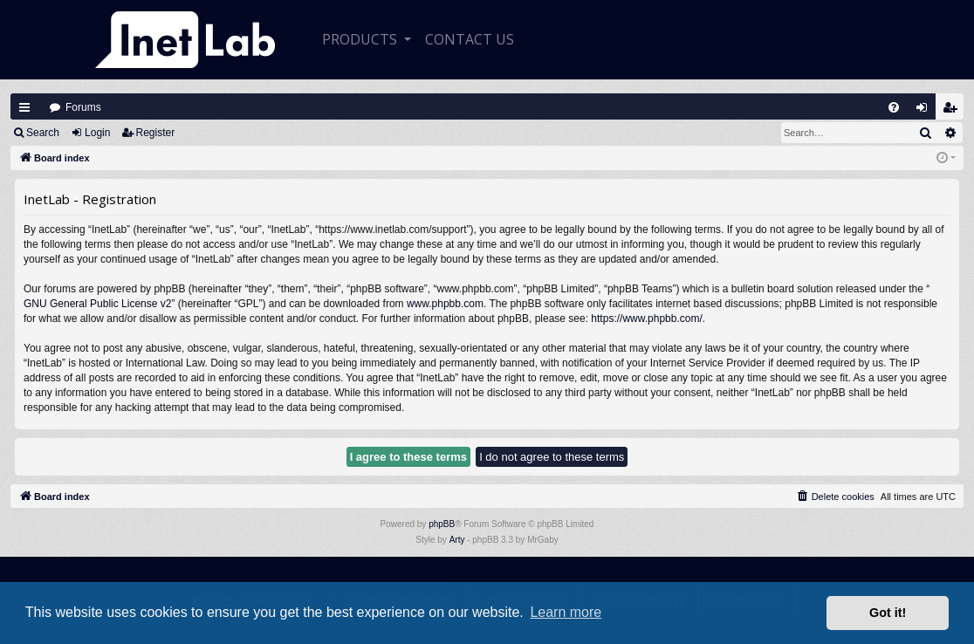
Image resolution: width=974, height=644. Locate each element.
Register (155, 133)
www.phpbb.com (445, 304)
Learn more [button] (565, 612)
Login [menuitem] (926, 111)
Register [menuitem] (954, 111)
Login (97, 133)
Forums (83, 107)
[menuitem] (894, 107)
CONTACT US (469, 39)
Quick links (24, 107)
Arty (457, 540)
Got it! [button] (887, 613)
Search (42, 133)
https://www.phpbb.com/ (646, 318)
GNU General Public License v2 (97, 304)
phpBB (442, 524)
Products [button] (361, 39)
